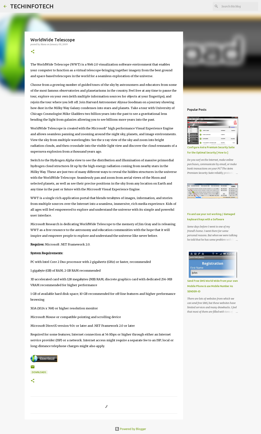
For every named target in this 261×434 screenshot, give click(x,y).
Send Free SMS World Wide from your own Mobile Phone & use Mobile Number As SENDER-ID (212, 286)
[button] (32, 51)
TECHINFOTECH (32, 6)
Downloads (39, 372)
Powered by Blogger (130, 429)
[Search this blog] (239, 6)
